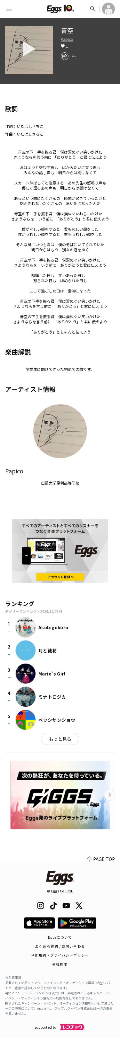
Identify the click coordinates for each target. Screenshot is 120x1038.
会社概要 (60, 964)
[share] (64, 56)
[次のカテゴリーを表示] (109, 795)
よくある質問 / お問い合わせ (60, 946)
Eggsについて (60, 937)
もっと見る (60, 739)
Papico (67, 39)
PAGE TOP (101, 859)
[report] (73, 56)
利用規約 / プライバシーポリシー (60, 955)
